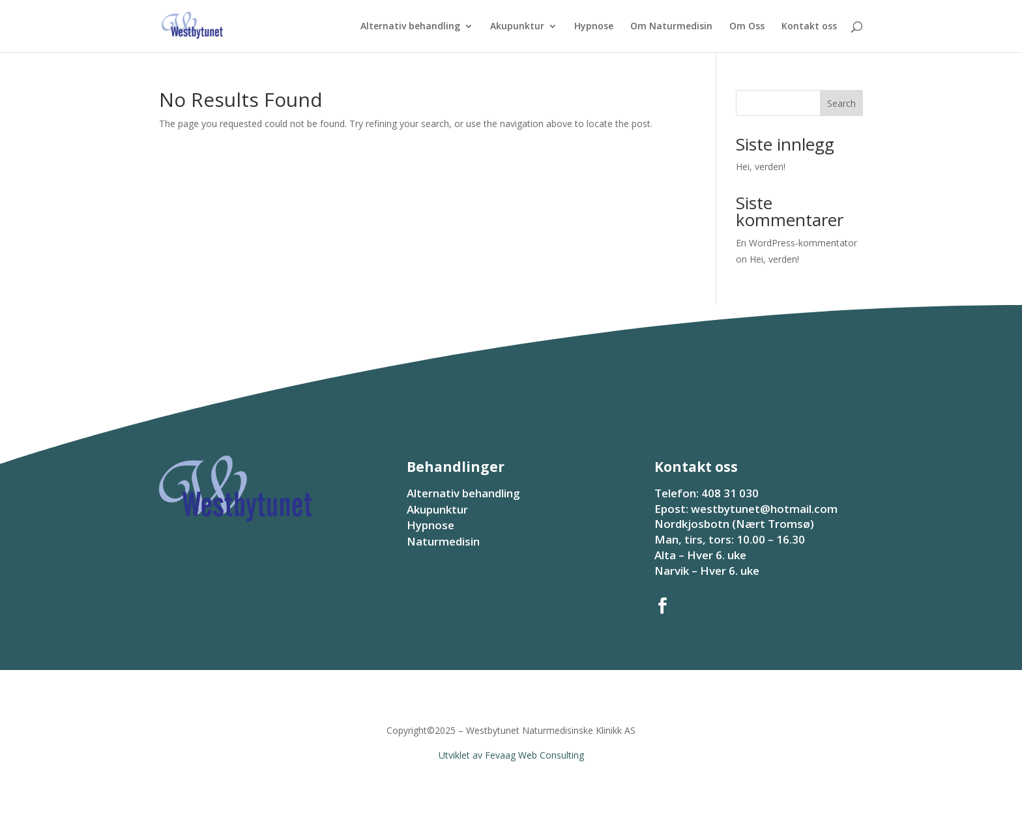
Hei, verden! (760, 166)
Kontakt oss (809, 27)
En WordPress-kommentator (796, 243)
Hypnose (593, 27)
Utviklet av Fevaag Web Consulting (511, 755)
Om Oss (747, 27)
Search (841, 103)
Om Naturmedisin (671, 27)
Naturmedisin (443, 541)
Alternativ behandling (410, 27)
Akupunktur (517, 27)
